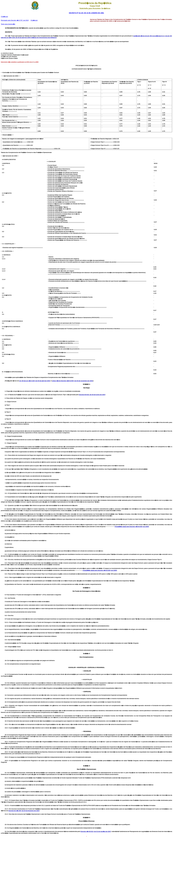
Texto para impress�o (8, 24)
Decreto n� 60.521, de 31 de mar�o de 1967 (96, 831)
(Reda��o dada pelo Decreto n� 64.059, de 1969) (132, 526)
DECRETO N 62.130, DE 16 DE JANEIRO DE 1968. (86, 13)
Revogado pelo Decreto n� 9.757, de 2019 (15, 20)
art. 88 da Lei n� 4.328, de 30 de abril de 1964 (34, 381)
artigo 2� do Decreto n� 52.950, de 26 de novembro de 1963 (72, 381)
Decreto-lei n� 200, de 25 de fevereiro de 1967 (23, 811)
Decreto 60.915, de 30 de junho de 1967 (92, 394)
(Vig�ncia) (4, 16)
